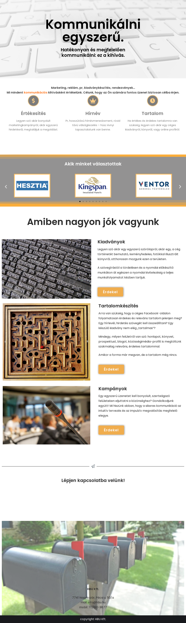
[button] (79, 201)
